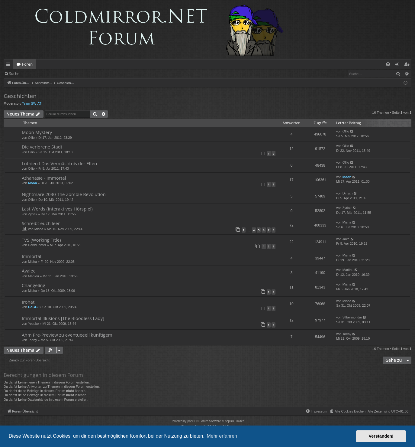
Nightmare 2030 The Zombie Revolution (64, 194)
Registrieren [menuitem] (408, 65)
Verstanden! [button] (381, 436)
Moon (32, 183)
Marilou (33, 276)
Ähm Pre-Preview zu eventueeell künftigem (67, 335)
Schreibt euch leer (41, 223)
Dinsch (348, 193)
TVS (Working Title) (41, 240)
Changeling (33, 285)
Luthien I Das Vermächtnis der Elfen (59, 163)
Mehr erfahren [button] (222, 436)
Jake (346, 239)
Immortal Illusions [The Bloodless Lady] (63, 318)
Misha (38, 229)
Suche (14, 73)
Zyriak (32, 214)
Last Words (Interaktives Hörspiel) (57, 209)
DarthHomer (37, 245)
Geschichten (20, 96)
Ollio (31, 137)
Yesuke (33, 323)
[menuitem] (388, 64)
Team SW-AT (31, 103)
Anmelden (36, 73)
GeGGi (33, 307)
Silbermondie (352, 317)
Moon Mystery (37, 132)
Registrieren (64, 73)
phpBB (191, 421)
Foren (27, 64)
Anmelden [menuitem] (399, 65)
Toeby (32, 340)
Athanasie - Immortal (44, 178)
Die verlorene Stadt (42, 147)
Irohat (28, 302)
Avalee (29, 271)
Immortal (31, 256)
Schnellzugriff (9, 65)
